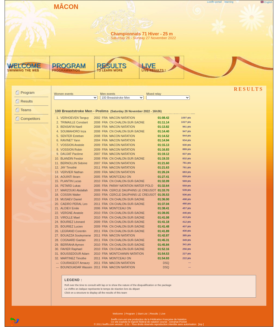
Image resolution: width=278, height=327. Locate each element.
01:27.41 (163, 176)
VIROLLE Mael (70, 217)
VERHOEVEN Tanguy (75, 117)
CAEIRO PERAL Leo (74, 203)
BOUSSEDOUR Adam (75, 253)
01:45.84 (163, 244)
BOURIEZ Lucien (72, 226)
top (201, 324)
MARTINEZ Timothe (73, 258)
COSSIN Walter (71, 194)
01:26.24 (163, 172)
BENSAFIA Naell (71, 126)
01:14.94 (163, 140)
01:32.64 (163, 185)
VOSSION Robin (71, 149)
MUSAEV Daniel (71, 199)
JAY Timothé (69, 167)
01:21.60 (163, 163)
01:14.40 (163, 131)
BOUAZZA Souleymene (76, 235)
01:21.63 (163, 167)
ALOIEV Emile (70, 208)
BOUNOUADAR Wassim (76, 267)
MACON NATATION (122, 117)
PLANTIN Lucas (71, 181)
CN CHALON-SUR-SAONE (127, 122)
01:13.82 (163, 126)
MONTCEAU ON (120, 176)
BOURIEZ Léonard (73, 221)
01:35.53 (163, 194)
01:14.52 (163, 136)
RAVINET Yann (70, 140)
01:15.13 (163, 145)
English (266, 2)
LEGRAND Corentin (73, 231)
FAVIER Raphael (71, 249)
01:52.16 (163, 249)
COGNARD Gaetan (73, 240)
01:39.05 (163, 212)
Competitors (30, 119)
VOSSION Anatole (72, 145)
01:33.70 (163, 190)
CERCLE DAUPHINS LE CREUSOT (132, 190)
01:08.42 (163, 117)
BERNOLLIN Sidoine (74, 163)
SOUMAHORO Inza (73, 131)
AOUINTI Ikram (70, 176)
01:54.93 (163, 258)
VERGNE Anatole (72, 212)
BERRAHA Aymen (72, 244)
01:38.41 (163, 208)
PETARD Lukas (71, 185)
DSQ (166, 262)
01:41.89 (163, 231)
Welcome (118, 313)
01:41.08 (163, 217)
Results (27, 101)
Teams (26, 110)
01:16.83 (163, 149)
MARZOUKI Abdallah (74, 190)
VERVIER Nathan (72, 172)
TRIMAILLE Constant (74, 122)
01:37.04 (163, 203)
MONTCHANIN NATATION (126, 253)
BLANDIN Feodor (72, 158)
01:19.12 (163, 153)
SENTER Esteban (72, 136)
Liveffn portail (214, 2)
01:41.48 (163, 226)
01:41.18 (163, 221)
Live (163, 313)
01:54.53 (163, 253)
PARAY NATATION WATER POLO (131, 185)
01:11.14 (163, 122)
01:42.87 (163, 235)
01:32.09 (163, 181)
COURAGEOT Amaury (75, 262)
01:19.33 (163, 158)
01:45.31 (163, 240)
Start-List (142, 313)
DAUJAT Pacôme (72, 153)
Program (27, 93)
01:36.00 (163, 199)
